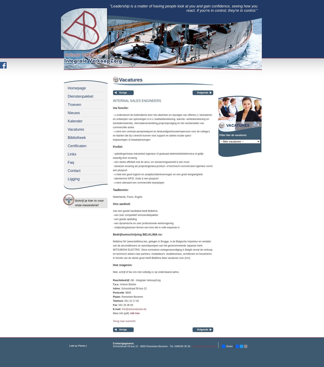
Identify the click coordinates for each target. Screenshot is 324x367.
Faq (71, 162)
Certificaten (77, 146)
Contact (74, 171)
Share (227, 346)
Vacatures (76, 129)
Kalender (75, 121)
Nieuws (74, 113)
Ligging (74, 179)
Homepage (77, 88)
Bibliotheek (77, 138)
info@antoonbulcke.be (134, 309)
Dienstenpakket (80, 96)
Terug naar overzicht (124, 321)
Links (72, 154)
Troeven (74, 105)
